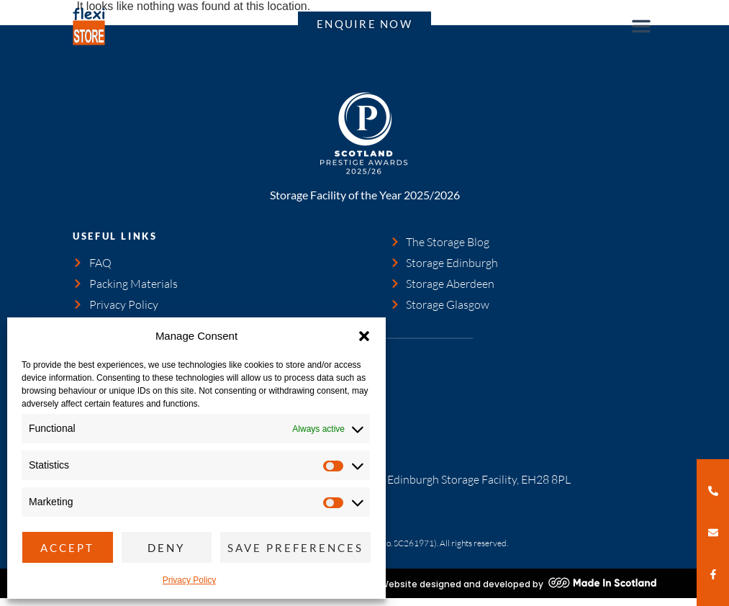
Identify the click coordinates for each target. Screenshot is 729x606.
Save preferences (295, 547)
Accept (67, 547)
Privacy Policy (190, 580)
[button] (364, 336)
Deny (166, 547)
